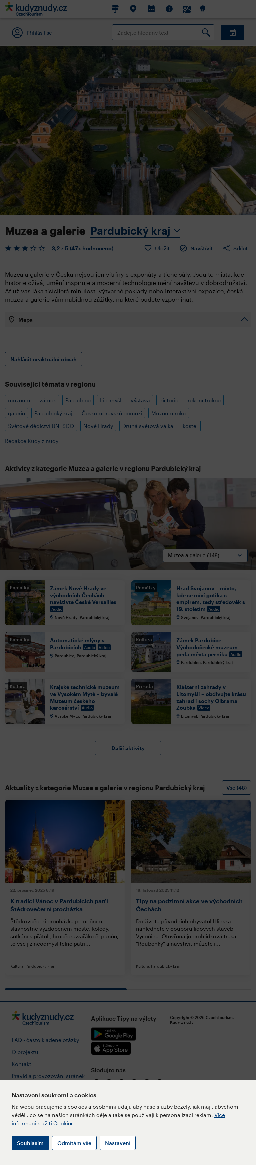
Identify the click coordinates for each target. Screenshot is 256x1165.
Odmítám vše (74, 1143)
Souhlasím (30, 1143)
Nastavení (117, 1143)
